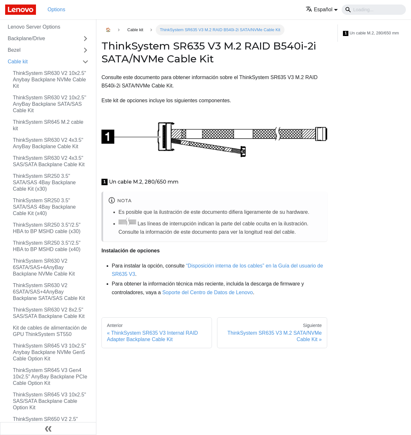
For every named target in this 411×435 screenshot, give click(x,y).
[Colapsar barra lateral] (48, 428)
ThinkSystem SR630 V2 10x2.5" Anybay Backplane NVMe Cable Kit (49, 79)
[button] (322, 9)
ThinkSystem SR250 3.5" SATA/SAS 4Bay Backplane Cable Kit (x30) (44, 182)
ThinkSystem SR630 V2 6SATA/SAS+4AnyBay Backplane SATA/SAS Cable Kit (49, 292)
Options (56, 9)
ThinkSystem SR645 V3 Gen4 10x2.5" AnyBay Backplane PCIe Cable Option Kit (50, 376)
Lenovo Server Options (34, 27)
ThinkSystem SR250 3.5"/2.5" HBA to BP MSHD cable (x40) (47, 246)
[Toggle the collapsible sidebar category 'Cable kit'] (85, 62)
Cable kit (18, 61)
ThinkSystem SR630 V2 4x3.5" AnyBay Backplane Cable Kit (48, 143)
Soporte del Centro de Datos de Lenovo (207, 292)
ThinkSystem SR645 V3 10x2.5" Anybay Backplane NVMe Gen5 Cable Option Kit (49, 352)
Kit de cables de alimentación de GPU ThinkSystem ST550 (50, 331)
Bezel (14, 50)
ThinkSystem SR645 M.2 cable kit (48, 125)
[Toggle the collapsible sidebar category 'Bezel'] (85, 50)
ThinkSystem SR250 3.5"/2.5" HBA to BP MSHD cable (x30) (47, 228)
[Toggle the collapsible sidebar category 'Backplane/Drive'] (85, 38)
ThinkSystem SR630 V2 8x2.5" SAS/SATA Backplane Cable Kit (49, 313)
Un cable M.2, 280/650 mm (371, 33)
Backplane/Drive (26, 38)
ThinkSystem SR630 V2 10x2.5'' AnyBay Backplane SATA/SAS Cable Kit (49, 104)
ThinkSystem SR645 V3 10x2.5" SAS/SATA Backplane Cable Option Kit (49, 401)
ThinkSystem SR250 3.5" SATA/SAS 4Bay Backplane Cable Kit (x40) (44, 207)
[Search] (374, 10)
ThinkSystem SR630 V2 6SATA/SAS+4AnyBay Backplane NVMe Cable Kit (44, 267)
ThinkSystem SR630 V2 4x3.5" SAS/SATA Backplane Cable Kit (49, 161)
